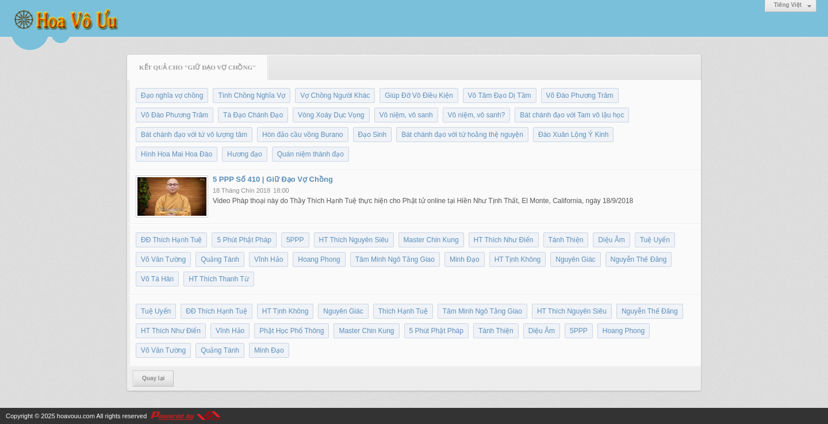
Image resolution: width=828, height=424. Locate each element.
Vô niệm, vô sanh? (476, 115)
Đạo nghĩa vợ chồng (172, 95)
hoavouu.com (76, 415)
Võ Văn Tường (163, 259)
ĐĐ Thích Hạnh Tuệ (171, 240)
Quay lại (153, 378)
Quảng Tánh (220, 259)
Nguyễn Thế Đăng (639, 259)
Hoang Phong (319, 259)
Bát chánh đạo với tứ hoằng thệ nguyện (462, 135)
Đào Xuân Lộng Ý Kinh (573, 135)
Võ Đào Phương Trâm (580, 95)
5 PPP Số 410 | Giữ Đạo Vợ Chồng (273, 179)
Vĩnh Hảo (268, 259)
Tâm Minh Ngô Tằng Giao (395, 259)
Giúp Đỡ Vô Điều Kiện (419, 95)
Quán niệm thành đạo (310, 154)
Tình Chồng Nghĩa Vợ (251, 95)
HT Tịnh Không (517, 259)
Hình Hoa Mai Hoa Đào (176, 154)
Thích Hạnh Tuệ (403, 311)
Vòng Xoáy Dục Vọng (331, 115)
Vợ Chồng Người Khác (335, 95)
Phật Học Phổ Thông (291, 331)
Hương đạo (244, 154)
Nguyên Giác (575, 259)
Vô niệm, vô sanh (406, 115)
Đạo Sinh (372, 135)
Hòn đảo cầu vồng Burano (302, 135)
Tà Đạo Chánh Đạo (253, 115)
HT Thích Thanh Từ (219, 279)
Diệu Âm (611, 240)
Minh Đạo (465, 259)
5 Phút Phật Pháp (244, 240)
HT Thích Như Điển (504, 240)
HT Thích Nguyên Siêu (354, 240)
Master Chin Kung (431, 240)
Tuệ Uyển (655, 240)
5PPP (295, 240)
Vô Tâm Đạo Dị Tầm (499, 95)
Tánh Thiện (566, 240)
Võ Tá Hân (157, 279)
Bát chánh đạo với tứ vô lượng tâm (194, 135)
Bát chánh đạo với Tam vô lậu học (572, 115)
